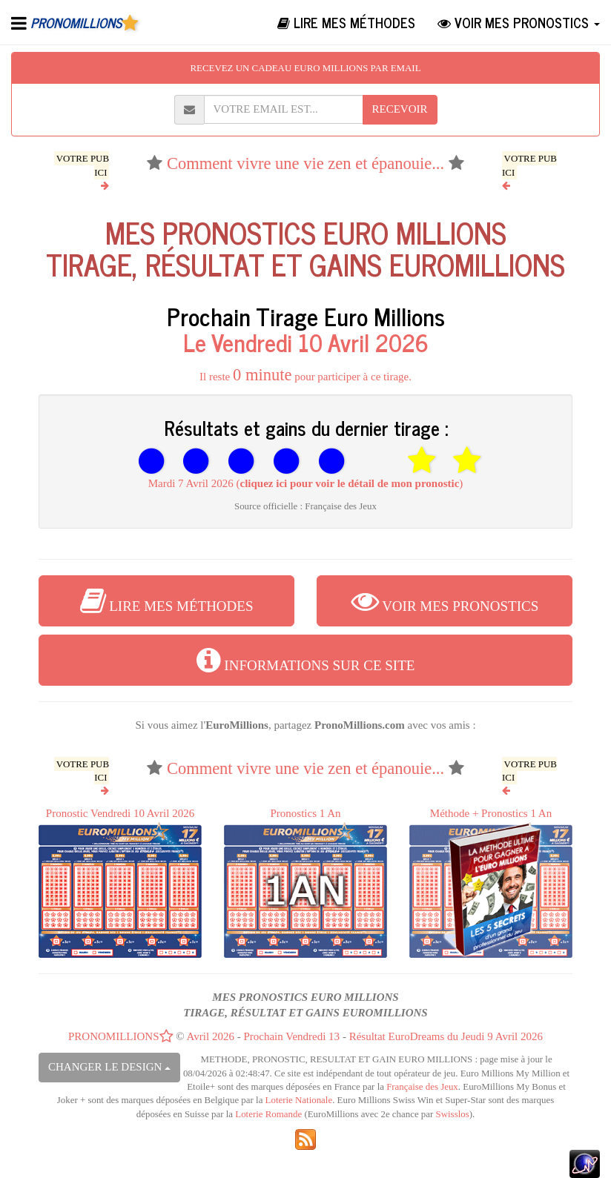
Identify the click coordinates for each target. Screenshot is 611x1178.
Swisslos (452, 1114)
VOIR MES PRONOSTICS (518, 22)
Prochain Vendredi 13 (291, 1036)
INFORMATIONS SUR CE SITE (305, 660)
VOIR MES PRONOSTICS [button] (445, 600)
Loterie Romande (268, 1114)
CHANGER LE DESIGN (109, 1067)
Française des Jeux (422, 1087)
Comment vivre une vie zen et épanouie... (305, 163)
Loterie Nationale (299, 1100)
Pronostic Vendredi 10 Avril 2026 (120, 882)
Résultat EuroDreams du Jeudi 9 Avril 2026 (446, 1036)
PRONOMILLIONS (121, 1036)
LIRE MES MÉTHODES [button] (167, 600)
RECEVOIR (400, 109)
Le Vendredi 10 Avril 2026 (306, 341)
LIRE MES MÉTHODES (346, 22)
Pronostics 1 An (305, 882)
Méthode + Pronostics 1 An (490, 882)
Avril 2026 (210, 1036)
